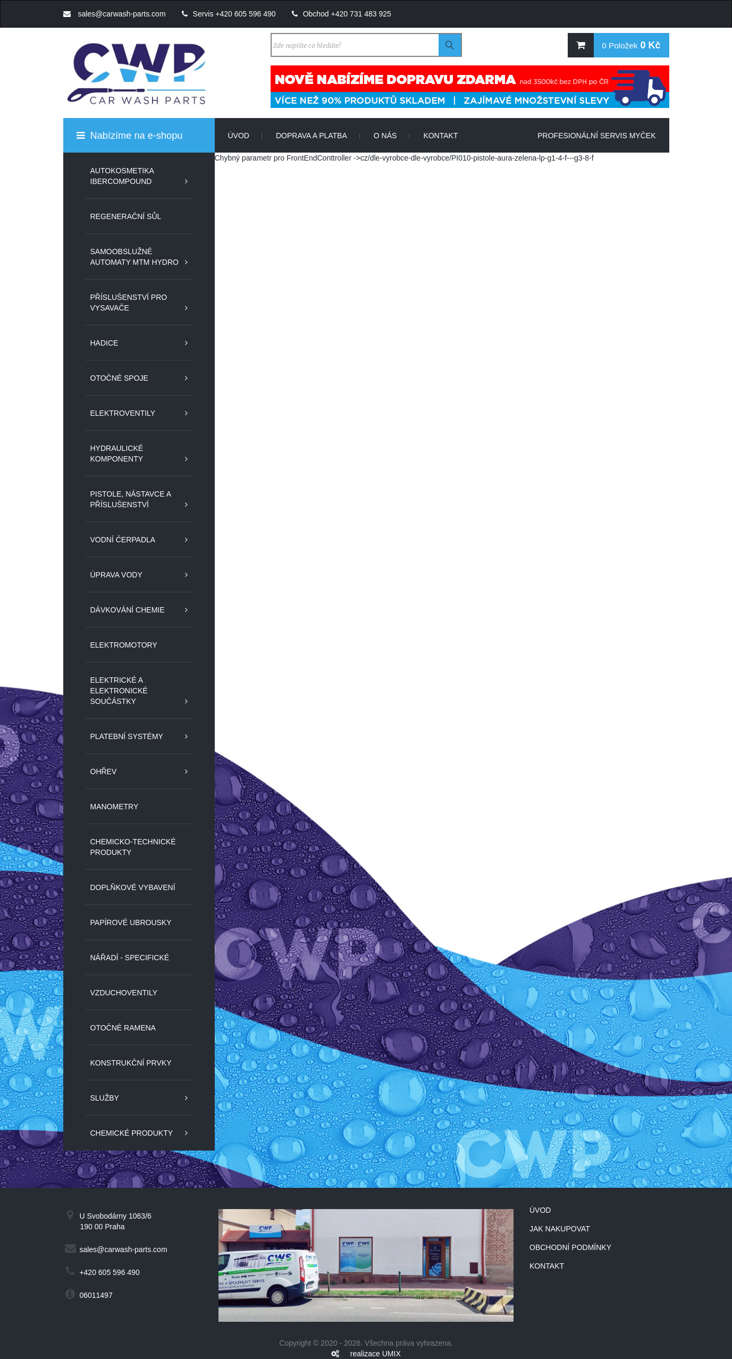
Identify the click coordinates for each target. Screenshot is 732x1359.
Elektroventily (123, 413)
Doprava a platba (318, 135)
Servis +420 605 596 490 (229, 14)
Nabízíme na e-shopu (130, 135)
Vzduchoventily (124, 992)
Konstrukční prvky (131, 1063)
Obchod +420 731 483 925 (341, 14)
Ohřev (103, 771)
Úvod (245, 135)
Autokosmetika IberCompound (122, 176)
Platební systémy (126, 736)
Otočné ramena (123, 1028)
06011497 (95, 1295)
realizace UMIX (375, 1353)
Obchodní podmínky (570, 1247)
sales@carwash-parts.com (114, 14)
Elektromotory (123, 645)
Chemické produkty (131, 1133)
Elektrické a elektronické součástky (119, 691)
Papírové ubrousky (131, 922)
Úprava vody (116, 575)
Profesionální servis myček (596, 135)
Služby (104, 1098)
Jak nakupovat (559, 1228)
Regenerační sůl (126, 216)
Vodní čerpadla (123, 539)
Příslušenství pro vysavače (128, 302)
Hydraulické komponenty (117, 453)
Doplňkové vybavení (132, 887)
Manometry (114, 806)
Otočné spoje (119, 378)
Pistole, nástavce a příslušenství (131, 499)
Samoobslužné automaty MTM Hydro (134, 256)
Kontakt (440, 135)
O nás (392, 135)
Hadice (104, 343)
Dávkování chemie (127, 610)
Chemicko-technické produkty (133, 847)
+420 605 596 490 (109, 1272)
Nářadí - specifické (130, 957)
